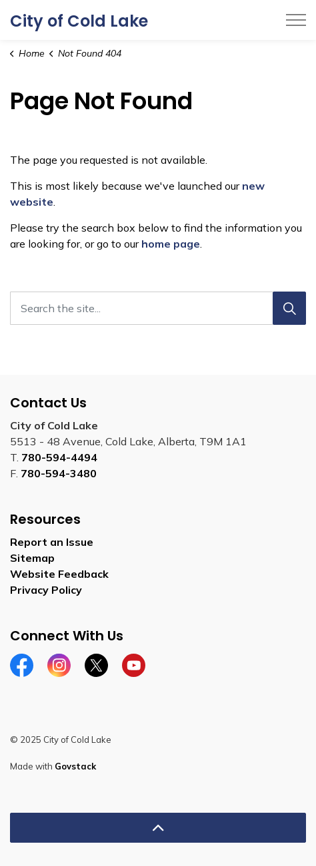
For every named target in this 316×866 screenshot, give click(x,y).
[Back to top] (158, 828)
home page (170, 243)
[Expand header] (296, 20)
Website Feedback (59, 573)
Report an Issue (51, 541)
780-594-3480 (59, 473)
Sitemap (32, 557)
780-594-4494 (59, 457)
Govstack (75, 766)
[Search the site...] (158, 308)
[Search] (289, 308)
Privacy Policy (46, 589)
